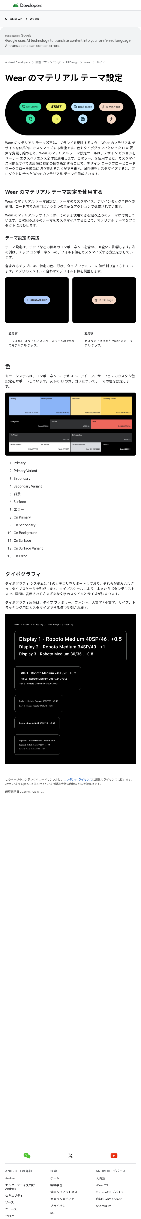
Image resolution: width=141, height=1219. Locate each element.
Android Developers (17, 62)
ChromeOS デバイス (110, 1192)
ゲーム (54, 1178)
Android (10, 1178)
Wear (34, 19)
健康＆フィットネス (63, 1192)
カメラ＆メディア (62, 1199)
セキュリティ (14, 1195)
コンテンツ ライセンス (78, 779)
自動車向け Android (109, 1199)
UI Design (14, 19)
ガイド (100, 62)
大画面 (100, 1178)
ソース (9, 1202)
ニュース (11, 1209)
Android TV (103, 1206)
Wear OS (102, 1185)
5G (52, 1213)
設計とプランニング (48, 62)
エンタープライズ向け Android (20, 1187)
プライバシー (59, 1206)
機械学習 (56, 1185)
